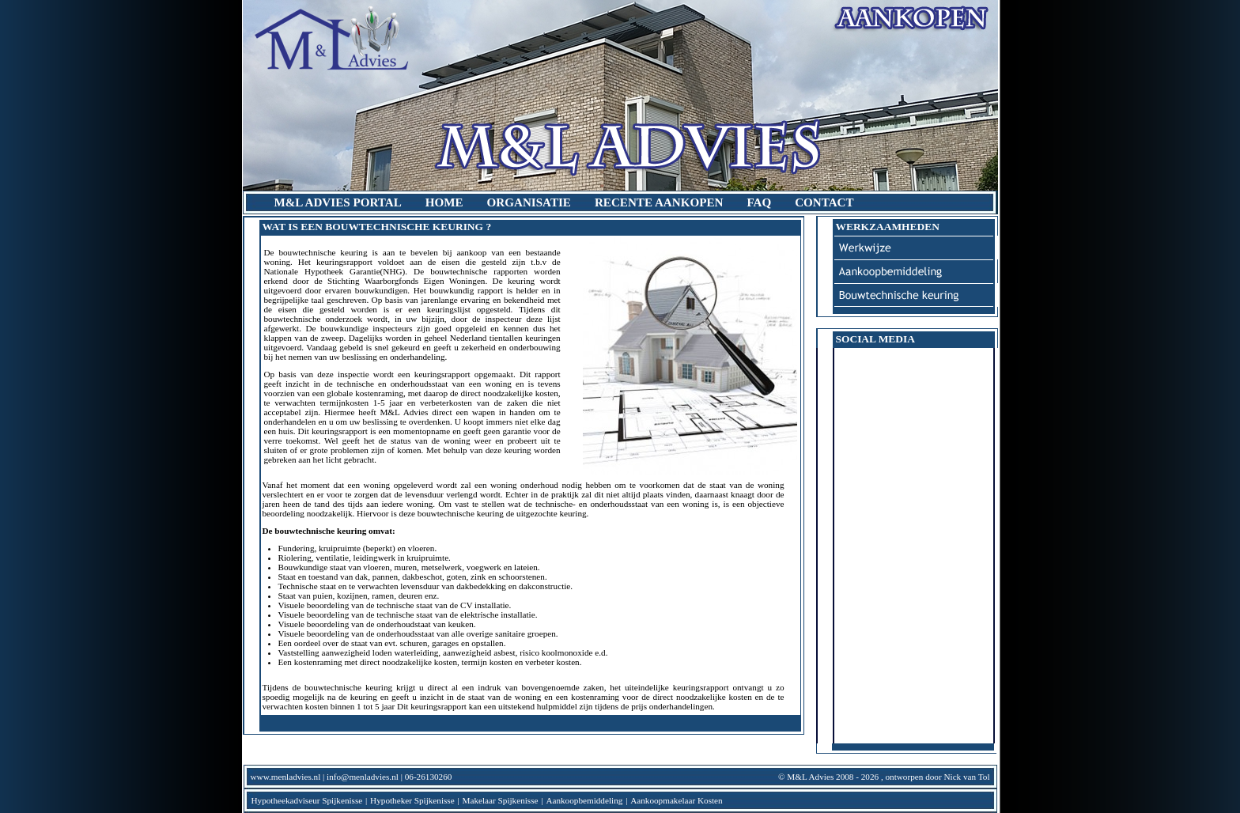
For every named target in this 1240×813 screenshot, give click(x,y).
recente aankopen (659, 202)
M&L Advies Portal (338, 202)
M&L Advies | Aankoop (620, 95)
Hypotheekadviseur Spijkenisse (307, 800)
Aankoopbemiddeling (584, 800)
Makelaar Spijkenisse (501, 800)
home (444, 202)
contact (824, 202)
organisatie (529, 202)
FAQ (759, 202)
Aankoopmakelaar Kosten (676, 800)
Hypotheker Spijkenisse (412, 800)
